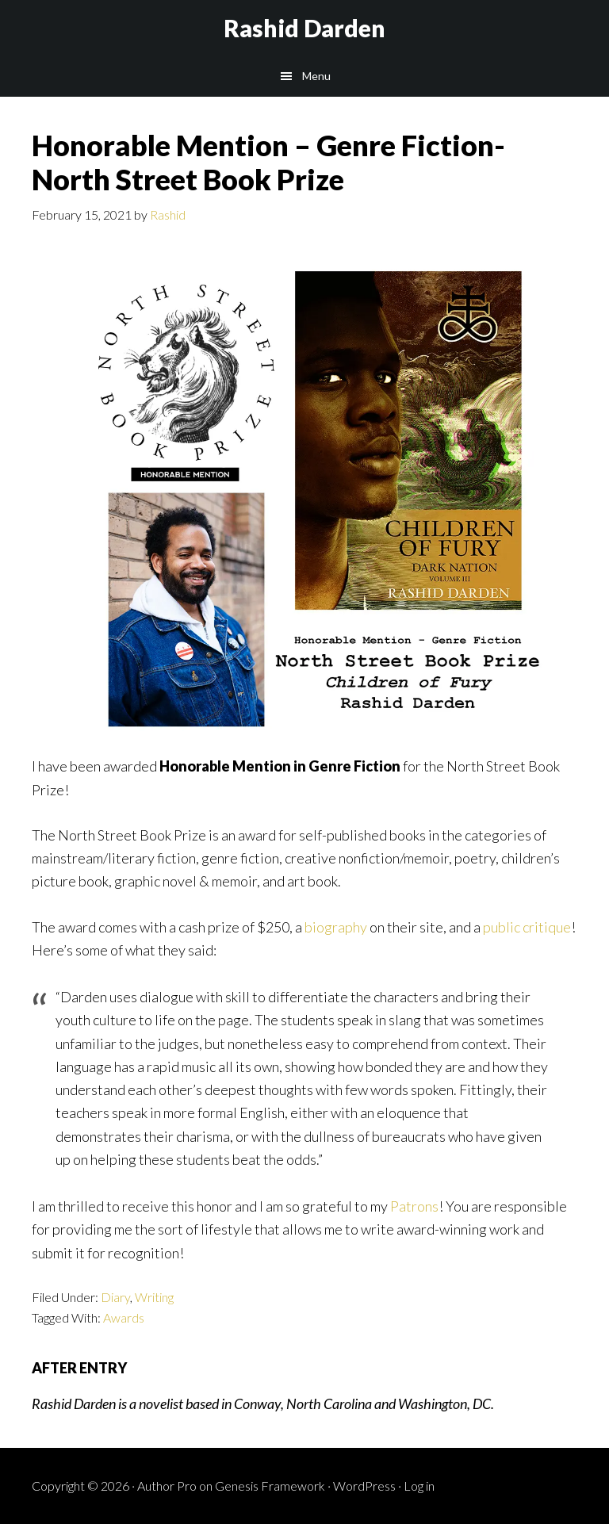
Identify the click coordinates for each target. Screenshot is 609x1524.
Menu (316, 75)
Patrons (414, 1206)
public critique (527, 927)
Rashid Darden (304, 27)
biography (335, 927)
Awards (123, 1317)
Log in (419, 1485)
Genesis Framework (270, 1485)
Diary (115, 1296)
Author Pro (167, 1485)
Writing (154, 1296)
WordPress (364, 1485)
